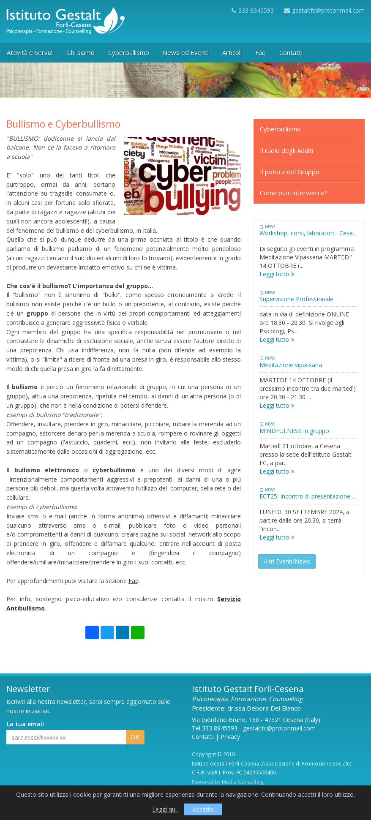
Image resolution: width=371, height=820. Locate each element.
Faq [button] (260, 52)
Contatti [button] (291, 52)
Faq (133, 581)
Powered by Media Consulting (228, 781)
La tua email (25, 724)
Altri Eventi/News (287, 561)
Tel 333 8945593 (214, 728)
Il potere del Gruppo (289, 171)
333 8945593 (253, 10)
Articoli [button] (232, 52)
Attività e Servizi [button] (30, 52)
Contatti (203, 737)
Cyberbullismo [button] (128, 52)
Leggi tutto (277, 274)
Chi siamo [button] (81, 52)
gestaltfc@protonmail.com (324, 10)
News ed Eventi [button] (186, 52)
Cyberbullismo (280, 129)
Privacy (230, 737)
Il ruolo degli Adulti (286, 150)
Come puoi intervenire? (293, 192)
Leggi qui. (165, 809)
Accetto (203, 809)
